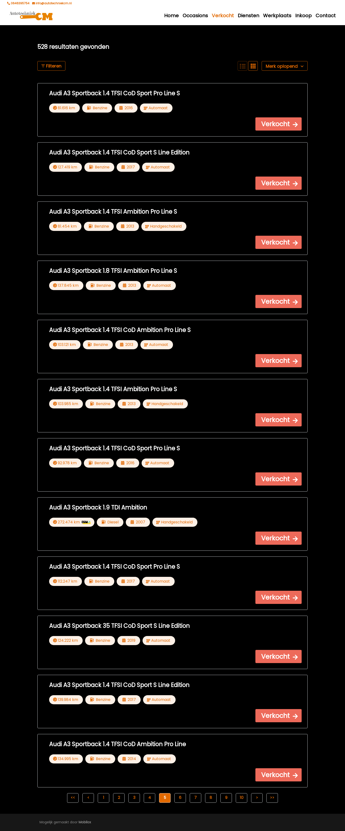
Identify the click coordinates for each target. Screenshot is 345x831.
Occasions (195, 15)
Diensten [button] (248, 15)
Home (171, 15)
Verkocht (223, 15)
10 (241, 797)
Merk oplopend (285, 66)
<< (73, 797)
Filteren (51, 66)
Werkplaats (277, 15)
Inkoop (303, 15)
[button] (278, 124)
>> (272, 797)
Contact (326, 15)
